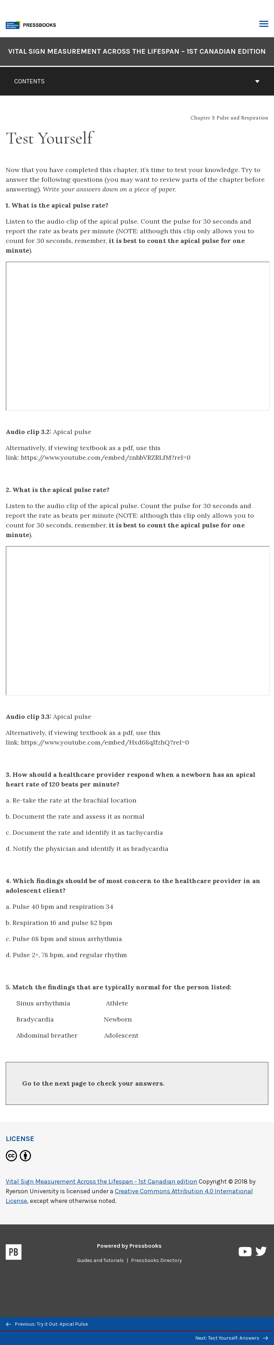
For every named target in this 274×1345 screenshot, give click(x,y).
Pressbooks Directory (156, 1260)
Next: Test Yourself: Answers (231, 1338)
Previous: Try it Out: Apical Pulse (47, 1324)
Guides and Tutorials (100, 1260)
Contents (137, 81)
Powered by (129, 1245)
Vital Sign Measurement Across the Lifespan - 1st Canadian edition (101, 1181)
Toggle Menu (263, 24)
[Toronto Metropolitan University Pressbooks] (33, 24)
